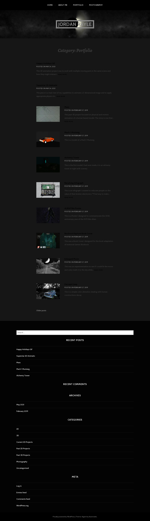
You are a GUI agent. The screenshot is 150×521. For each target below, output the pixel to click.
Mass (66, 107)
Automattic (93, 517)
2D (17, 429)
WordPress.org (22, 505)
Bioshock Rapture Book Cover (78, 233)
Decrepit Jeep (70, 284)
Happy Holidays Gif (45, 63)
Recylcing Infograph (73, 183)
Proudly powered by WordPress (64, 517)
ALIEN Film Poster (72, 208)
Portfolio (78, 5)
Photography (96, 5)
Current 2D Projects (24, 442)
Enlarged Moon (71, 259)
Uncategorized (22, 468)
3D (17, 435)
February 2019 (22, 411)
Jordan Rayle (75, 24)
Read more (62, 74)
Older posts (41, 310)
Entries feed (21, 492)
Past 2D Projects (23, 448)
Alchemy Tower (71, 157)
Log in (19, 486)
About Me (62, 5)
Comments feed (23, 499)
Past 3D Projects (23, 455)
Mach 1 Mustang (72, 132)
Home (50, 5)
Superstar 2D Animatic (46, 85)
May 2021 (20, 405)
